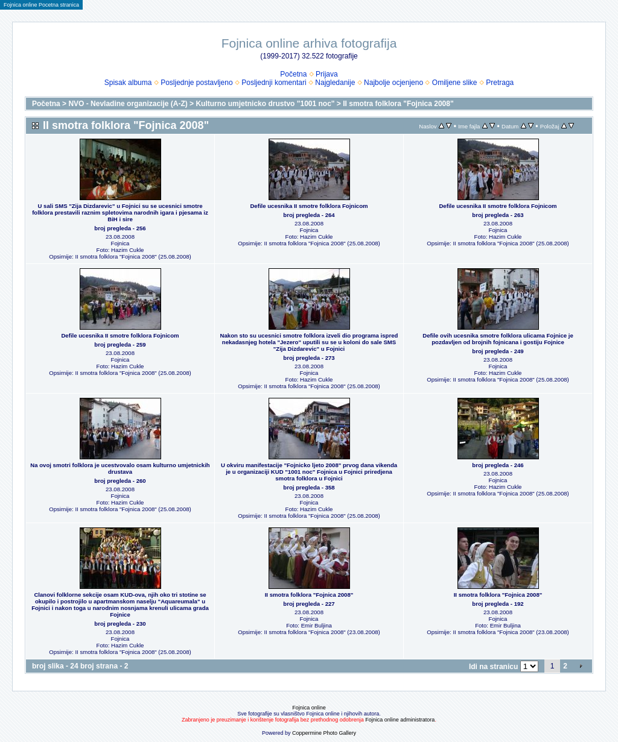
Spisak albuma (128, 82)
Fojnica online (309, 708)
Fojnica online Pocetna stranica (41, 5)
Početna (293, 74)
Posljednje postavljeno (196, 82)
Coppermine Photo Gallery (324, 733)
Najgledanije (335, 82)
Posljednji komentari (273, 82)
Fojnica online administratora (400, 720)
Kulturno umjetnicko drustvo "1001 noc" (265, 103)
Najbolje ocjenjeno (393, 82)
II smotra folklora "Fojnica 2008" (398, 103)
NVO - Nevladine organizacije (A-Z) (127, 103)
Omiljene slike (454, 82)
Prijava (327, 74)
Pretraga (500, 82)
